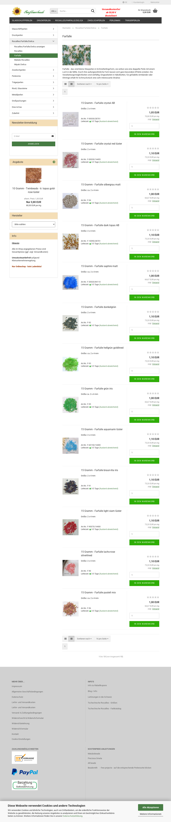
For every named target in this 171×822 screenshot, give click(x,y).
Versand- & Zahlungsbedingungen (27, 713)
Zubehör (15, 113)
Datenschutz (17, 697)
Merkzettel (154, 2)
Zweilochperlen (96, 20)
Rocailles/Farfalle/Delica (69, 20)
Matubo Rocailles (22, 60)
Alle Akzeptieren (150, 807)
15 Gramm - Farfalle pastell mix (98, 592)
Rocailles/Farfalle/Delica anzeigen (29, 46)
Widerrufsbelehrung (20, 723)
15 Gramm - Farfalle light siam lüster (101, 510)
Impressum (17, 686)
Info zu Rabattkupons (97, 685)
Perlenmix (115, 20)
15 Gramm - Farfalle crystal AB (98, 102)
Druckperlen (44, 20)
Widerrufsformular (20, 729)
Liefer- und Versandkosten (23, 702)
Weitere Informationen (150, 814)
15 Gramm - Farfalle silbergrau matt (100, 184)
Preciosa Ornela (95, 758)
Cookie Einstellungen (21, 739)
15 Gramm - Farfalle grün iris (97, 388)
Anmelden (33, 144)
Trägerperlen (132, 20)
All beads (92, 763)
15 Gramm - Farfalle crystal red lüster (101, 143)
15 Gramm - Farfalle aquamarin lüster (102, 429)
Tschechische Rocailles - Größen (102, 703)
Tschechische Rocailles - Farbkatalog (104, 708)
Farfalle (17, 55)
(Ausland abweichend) (108, 121)
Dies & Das (17, 107)
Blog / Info (92, 691)
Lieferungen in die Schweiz (100, 697)
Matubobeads (94, 753)
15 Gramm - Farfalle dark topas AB (100, 225)
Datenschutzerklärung (72, 816)
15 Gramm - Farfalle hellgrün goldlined (102, 347)
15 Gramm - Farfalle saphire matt (99, 266)
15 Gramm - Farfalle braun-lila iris (99, 470)
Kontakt (15, 734)
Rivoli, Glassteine (19, 88)
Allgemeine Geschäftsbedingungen (27, 691)
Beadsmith (92, 768)
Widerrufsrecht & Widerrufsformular (28, 718)
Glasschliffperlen (22, 20)
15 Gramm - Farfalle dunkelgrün (98, 307)
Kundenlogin (138, 2)
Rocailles (18, 51)
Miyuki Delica (20, 64)
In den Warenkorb (144, 134)
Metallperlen (17, 94)
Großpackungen (19, 101)
